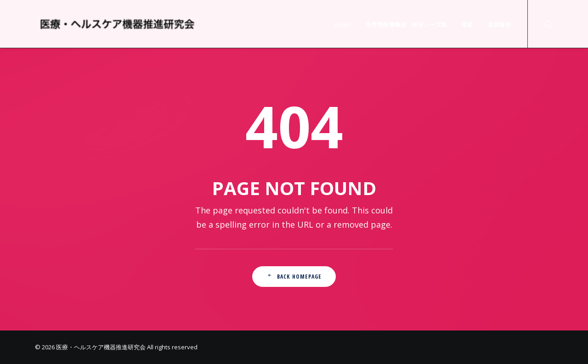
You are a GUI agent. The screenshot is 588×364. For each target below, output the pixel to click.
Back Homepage (294, 276)
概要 (467, 24)
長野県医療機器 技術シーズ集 (406, 24)
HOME (342, 24)
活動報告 (499, 24)
